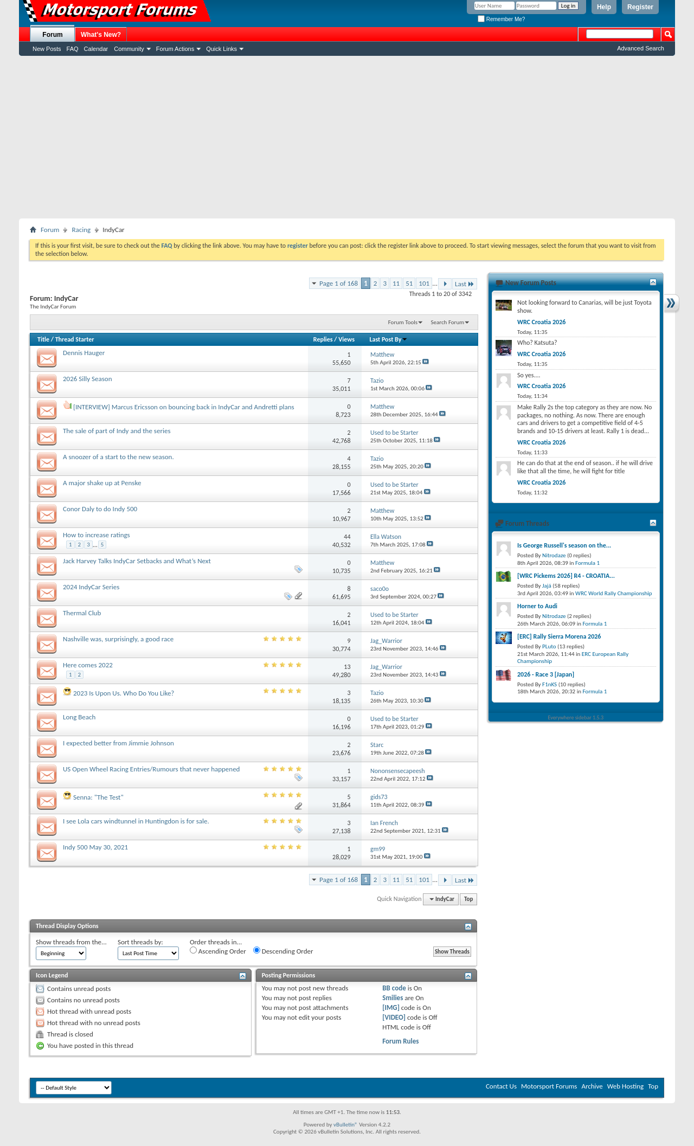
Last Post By (388, 339)
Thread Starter (74, 339)
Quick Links (221, 49)
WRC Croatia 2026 (541, 322)
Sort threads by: (140, 942)
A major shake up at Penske (102, 483)
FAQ (73, 49)
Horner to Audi (537, 606)
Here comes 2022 (88, 665)
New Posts (47, 49)
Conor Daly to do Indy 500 (100, 509)
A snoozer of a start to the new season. (118, 457)
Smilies (392, 998)
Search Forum (448, 322)
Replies (323, 339)
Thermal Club (82, 613)
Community (129, 49)
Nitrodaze (554, 555)
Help (604, 7)
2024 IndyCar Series (91, 587)
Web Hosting (625, 1086)
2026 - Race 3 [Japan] (545, 674)
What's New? (101, 34)
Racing (81, 230)
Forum (52, 34)
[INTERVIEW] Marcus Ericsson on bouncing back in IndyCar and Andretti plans (183, 407)
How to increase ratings (96, 535)
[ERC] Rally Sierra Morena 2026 (559, 636)
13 (347, 667)
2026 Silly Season (87, 379)
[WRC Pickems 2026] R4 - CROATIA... (566, 576)
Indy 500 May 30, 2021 (95, 847)
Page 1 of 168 (338, 283)
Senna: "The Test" (98, 797)
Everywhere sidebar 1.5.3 (576, 717)
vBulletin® (345, 1124)
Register (640, 7)
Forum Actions (175, 49)
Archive (591, 1086)
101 (424, 283)
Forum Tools (402, 322)
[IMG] (391, 1007)
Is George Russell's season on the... (564, 545)
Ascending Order (218, 951)
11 (396, 283)
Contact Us (501, 1086)
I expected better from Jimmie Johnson (118, 743)
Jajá (546, 585)
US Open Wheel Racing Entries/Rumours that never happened (151, 769)
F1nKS (549, 684)
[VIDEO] (394, 1017)
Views (346, 339)
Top (468, 899)
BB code (394, 988)
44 (347, 536)
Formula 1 (587, 562)
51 (409, 283)
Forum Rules (400, 1041)
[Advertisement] (347, 137)
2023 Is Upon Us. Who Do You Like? (123, 693)
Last (464, 284)
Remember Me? (501, 19)
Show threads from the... (71, 942)
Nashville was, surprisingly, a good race (118, 639)
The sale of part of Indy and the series (116, 431)
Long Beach (79, 717)
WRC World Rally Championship (613, 593)
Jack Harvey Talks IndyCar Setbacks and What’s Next (137, 561)
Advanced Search (640, 48)
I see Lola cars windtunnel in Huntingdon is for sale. (136, 821)
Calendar (96, 49)
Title (43, 339)
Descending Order (283, 951)
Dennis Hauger (84, 353)
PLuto (549, 646)
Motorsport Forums (549, 1086)
